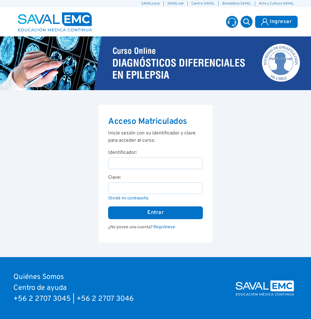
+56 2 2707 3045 (42, 299)
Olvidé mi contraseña (128, 198)
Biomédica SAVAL (236, 3)
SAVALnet (175, 3)
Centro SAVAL (203, 3)
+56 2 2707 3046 (105, 299)
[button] (247, 22)
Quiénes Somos (38, 277)
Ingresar (276, 21)
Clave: (114, 177)
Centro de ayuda (40, 288)
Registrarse (164, 227)
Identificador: (122, 152)
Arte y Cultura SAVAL (276, 3)
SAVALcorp (150, 3)
